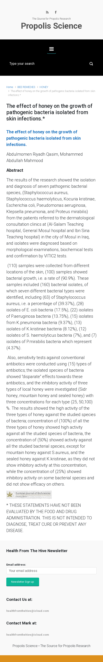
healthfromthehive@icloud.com (27, 610)
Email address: (16, 564)
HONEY (44, 87)
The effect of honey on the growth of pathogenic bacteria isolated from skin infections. (43, 138)
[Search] (51, 63)
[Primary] (51, 49)
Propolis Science (51, 26)
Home (9, 87)
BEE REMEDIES (26, 87)
